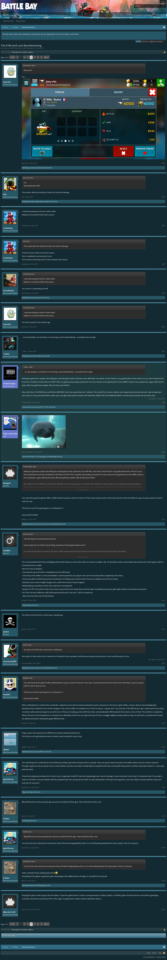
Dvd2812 (6, 550)
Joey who (7, 82)
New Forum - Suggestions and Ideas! (152, 41)
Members (17, 15)
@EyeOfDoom (27, 802)
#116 (163, 787)
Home (154, 953)
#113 (163, 663)
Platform (11, 6)
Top (160, 953)
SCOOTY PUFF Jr (44, 407)
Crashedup (8, 228)
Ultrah (33, 168)
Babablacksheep (28, 201)
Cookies (138, 41)
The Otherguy (40, 457)
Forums (6, 15)
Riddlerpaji (26, 168)
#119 (163, 881)
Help (148, 953)
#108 (163, 402)
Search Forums (8, 21)
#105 (163, 293)
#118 (163, 848)
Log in (163, 1)
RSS (164, 953)
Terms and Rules (149, 957)
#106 (163, 327)
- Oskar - (6, 354)
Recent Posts (20, 21)
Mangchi (7, 483)
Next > (46, 57)
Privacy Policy (161, 957)
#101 (163, 163)
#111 (163, 600)
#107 (163, 351)
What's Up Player (28, 792)
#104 (163, 264)
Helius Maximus (38, 356)
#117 (163, 816)
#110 (163, 519)
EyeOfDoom (41, 752)
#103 (163, 225)
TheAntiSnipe (9, 383)
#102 (163, 197)
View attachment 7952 (32, 186)
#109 (163, 452)
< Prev (12, 57)
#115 (163, 747)
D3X (5, 194)
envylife (6, 694)
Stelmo (6, 818)
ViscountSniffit (9, 661)
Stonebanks (42, 168)
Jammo (32, 48)
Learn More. (74, 34)
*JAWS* (6, 749)
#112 (163, 629)
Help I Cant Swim (10, 433)
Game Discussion (16, 48)
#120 (163, 909)
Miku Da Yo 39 (9, 912)
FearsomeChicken (28, 407)
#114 (163, 723)
